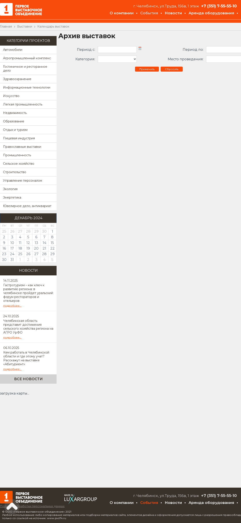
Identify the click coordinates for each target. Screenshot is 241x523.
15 (52, 243)
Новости (173, 13)
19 (28, 248)
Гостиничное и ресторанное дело (25, 68)
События (149, 13)
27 (36, 254)
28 (44, 254)
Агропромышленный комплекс (27, 58)
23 (4, 254)
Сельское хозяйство (18, 164)
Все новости (28, 379)
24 (12, 254)
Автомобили (12, 50)
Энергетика (12, 197)
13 (36, 243)
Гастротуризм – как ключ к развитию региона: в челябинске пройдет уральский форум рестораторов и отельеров (28, 293)
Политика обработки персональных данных (32, 506)
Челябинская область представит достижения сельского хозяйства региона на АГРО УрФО (28, 326)
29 (52, 254)
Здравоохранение (17, 79)
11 (20, 243)
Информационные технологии (26, 87)
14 (44, 243)
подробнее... (12, 305)
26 (28, 254)
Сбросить (171, 69)
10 (12, 243)
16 (4, 248)
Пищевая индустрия (19, 138)
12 (28, 243)
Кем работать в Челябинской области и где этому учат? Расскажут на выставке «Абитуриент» (26, 358)
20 (36, 248)
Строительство (14, 172)
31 (12, 260)
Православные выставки (22, 147)
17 (12, 248)
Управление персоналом (22, 181)
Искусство (11, 96)
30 (4, 260)
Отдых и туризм (15, 130)
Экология (10, 189)
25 (20, 254)
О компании (122, 13)
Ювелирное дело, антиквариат (27, 206)
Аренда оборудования (211, 13)
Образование (13, 121)
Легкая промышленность (22, 104)
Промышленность (17, 155)
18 (20, 248)
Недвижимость (15, 113)
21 (44, 248)
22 (52, 248)
